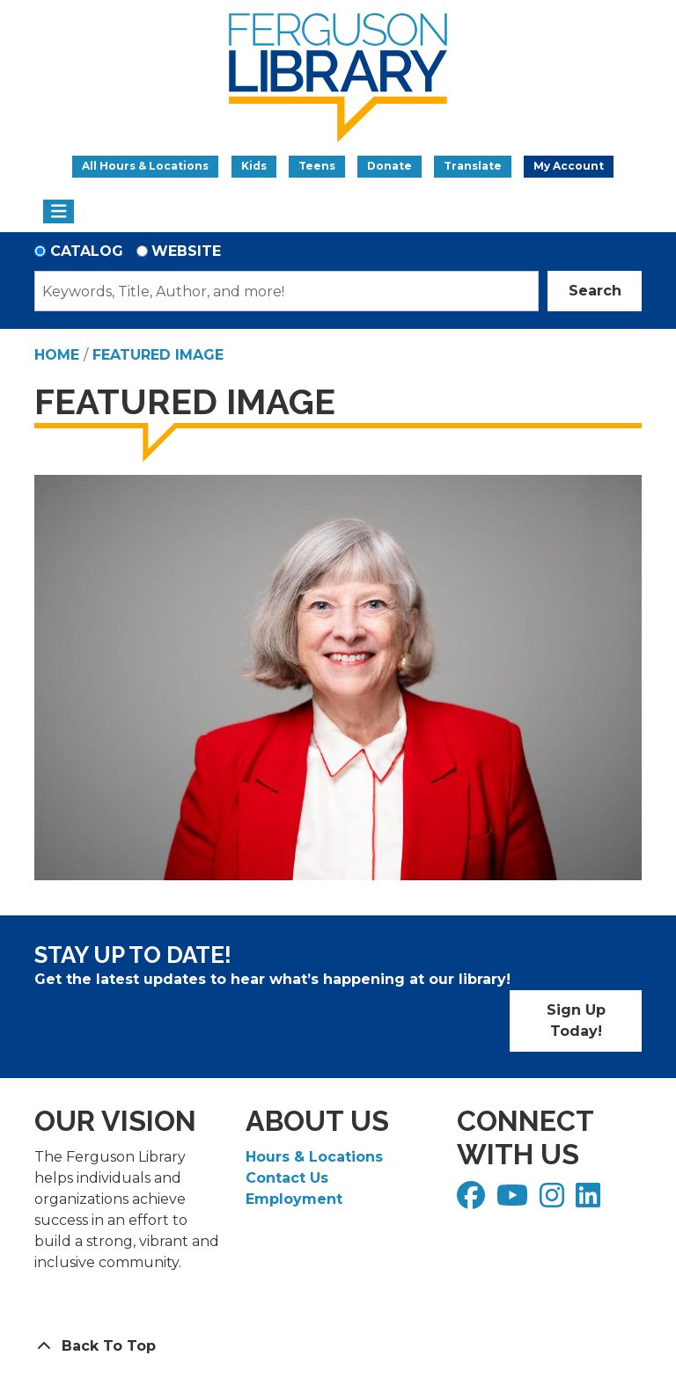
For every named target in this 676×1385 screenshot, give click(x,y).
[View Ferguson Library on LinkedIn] (590, 1200)
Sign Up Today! (576, 1020)
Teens (316, 165)
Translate (473, 165)
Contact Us (287, 1178)
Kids (254, 165)
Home (56, 354)
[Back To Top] (338, 1346)
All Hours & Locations (145, 165)
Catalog (86, 251)
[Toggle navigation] (58, 212)
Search (595, 290)
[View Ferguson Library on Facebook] (473, 1200)
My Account (568, 165)
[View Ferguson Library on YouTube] (514, 1200)
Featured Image (158, 354)
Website (186, 251)
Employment (294, 1199)
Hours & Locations (314, 1156)
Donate (389, 165)
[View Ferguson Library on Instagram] (554, 1200)
